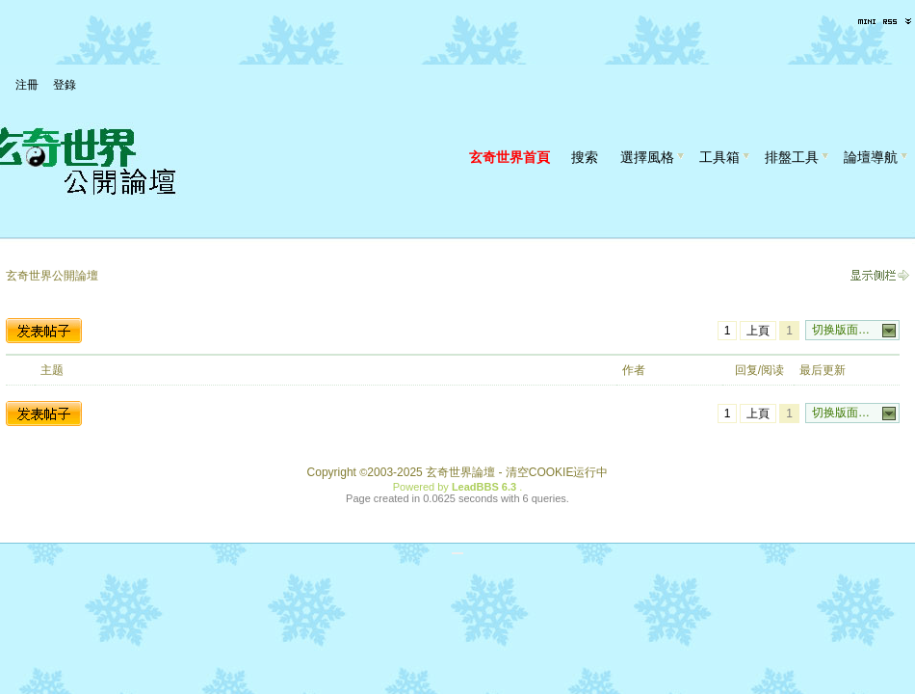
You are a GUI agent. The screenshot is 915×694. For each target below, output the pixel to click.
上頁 (758, 330)
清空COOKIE (540, 472)
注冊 (27, 85)
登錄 (64, 85)
